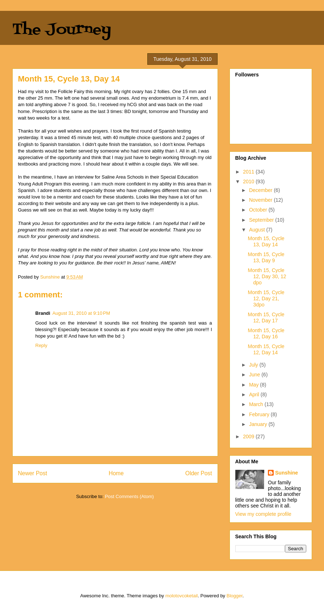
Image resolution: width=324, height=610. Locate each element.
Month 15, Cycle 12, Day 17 (266, 317)
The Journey (61, 30)
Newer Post (32, 473)
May (254, 385)
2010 (249, 181)
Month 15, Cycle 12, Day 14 (266, 349)
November (261, 200)
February (260, 414)
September (262, 220)
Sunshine (286, 473)
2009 (249, 436)
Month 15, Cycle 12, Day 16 (266, 333)
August (257, 230)
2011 (249, 172)
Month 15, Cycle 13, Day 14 (266, 241)
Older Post (198, 473)
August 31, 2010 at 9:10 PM (81, 313)
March (257, 404)
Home (116, 473)
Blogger (235, 595)
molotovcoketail (181, 595)
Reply (41, 345)
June (255, 374)
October (259, 210)
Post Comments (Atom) (129, 496)
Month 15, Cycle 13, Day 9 (266, 257)
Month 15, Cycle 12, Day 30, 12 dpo (267, 276)
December (261, 190)
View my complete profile (263, 514)
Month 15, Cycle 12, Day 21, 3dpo (266, 298)
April (255, 394)
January (259, 424)
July (254, 365)
